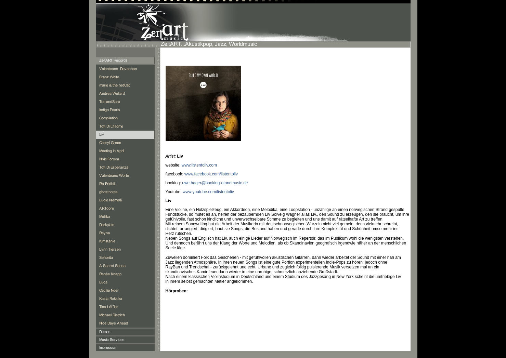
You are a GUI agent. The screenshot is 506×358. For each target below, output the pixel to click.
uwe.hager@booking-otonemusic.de (215, 183)
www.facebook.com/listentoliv (211, 174)
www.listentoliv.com (199, 165)
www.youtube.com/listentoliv (208, 191)
